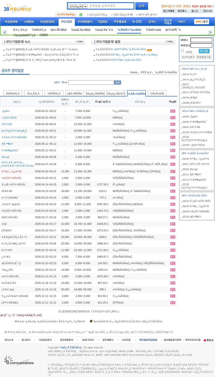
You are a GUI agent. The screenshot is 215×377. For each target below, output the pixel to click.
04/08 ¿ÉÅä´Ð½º (192, 102)
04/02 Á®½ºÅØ (191, 127)
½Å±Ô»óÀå (153, 29)
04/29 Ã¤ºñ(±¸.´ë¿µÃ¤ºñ (196, 206)
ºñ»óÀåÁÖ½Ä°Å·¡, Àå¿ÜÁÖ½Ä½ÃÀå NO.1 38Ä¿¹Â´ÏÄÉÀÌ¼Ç (127, 321)
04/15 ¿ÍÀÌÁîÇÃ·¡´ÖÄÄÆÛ (193, 86)
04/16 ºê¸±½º (190, 74)
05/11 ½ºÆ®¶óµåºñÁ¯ (195, 179)
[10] (87, 311)
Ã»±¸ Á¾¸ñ (20, 29)
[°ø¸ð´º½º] (11, 49)
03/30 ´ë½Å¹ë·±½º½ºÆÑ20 (197, 132)
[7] (77, 311)
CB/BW (43, 35)
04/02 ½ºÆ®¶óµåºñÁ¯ (195, 121)
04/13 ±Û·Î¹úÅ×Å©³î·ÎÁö (196, 92)
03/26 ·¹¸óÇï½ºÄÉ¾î (194, 145)
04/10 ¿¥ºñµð (190, 97)
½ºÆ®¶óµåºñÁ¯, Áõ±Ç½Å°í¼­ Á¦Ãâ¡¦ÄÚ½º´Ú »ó (52, 54)
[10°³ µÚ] (105, 311)
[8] (80, 311)
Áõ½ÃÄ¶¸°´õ (173, 29)
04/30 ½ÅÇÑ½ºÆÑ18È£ (196, 211)
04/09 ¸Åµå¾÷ (191, 116)
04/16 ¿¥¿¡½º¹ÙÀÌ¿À (194, 79)
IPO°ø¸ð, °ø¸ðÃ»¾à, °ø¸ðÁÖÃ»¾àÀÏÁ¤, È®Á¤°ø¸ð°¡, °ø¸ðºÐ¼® (49, 321)
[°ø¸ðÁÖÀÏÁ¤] (104, 49)
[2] (62, 311)
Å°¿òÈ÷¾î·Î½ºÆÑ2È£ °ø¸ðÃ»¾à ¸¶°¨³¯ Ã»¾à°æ (51, 49)
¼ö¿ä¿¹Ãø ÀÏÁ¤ (80, 29)
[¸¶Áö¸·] (115, 311)
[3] (65, 311)
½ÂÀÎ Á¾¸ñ (38, 29)
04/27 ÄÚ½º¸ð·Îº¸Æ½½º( (196, 164)
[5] (71, 311)
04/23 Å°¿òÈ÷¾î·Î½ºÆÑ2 (197, 200)
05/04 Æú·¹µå (190, 169)
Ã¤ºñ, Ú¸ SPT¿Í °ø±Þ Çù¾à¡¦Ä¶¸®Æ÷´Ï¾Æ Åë (50, 59)
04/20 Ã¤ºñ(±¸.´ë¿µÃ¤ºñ (196, 158)
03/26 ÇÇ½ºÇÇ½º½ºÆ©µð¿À (194, 138)
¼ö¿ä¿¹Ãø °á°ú (104, 29)
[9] (83, 311)
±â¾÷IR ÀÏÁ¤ (58, 29)
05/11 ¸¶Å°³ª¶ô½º (192, 174)
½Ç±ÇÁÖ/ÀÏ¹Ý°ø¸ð (24, 35)
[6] (74, 311)
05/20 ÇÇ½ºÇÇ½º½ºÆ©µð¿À (194, 186)
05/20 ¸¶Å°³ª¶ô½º (192, 216)
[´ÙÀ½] (95, 311)
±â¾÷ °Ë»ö (60, 82)
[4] (68, 311)
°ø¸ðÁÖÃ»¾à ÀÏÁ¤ (129, 29)
